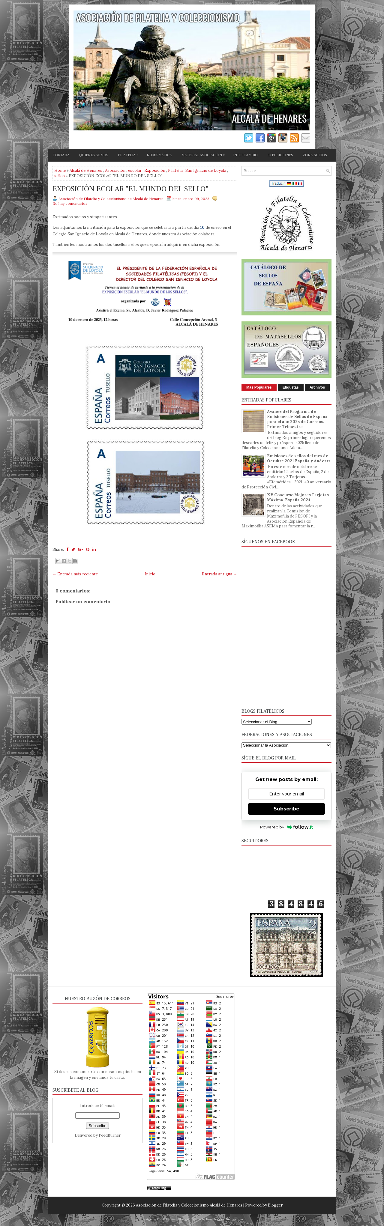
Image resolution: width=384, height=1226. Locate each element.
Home (60, 170)
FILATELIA (130, 154)
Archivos (317, 387)
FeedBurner (110, 1135)
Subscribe (286, 809)
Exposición (154, 170)
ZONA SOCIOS (315, 155)
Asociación (115, 170)
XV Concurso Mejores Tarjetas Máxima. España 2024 (298, 497)
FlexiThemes (166, 1219)
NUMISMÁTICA (159, 155)
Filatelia (175, 170)
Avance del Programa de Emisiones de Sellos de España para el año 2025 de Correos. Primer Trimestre (297, 419)
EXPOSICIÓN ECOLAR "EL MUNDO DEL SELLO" (130, 189)
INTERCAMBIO (245, 155)
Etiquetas (291, 387)
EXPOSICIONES (280, 155)
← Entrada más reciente (75, 574)
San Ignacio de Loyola (205, 170)
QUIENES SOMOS (93, 155)
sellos (59, 175)
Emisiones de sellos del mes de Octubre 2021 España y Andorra (299, 458)
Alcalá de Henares (86, 170)
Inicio (150, 574)
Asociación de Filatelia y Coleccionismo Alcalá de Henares (189, 1205)
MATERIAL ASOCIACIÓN (205, 154)
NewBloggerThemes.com (224, 1219)
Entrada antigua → (219, 574)
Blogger (275, 1205)
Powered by (286, 827)
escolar (135, 170)
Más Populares (259, 387)
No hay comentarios (69, 203)
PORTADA (61, 155)
